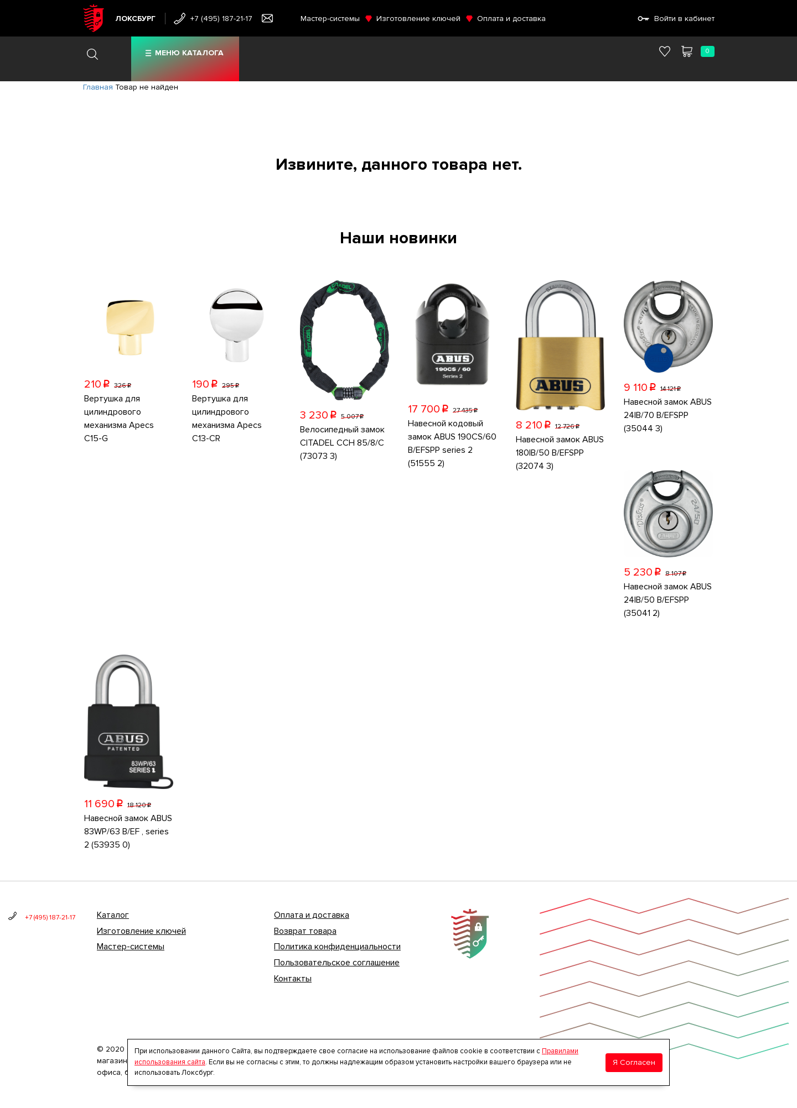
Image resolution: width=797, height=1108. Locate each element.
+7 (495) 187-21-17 (221, 18)
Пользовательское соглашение (337, 962)
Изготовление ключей (418, 18)
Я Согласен (634, 1062)
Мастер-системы (330, 18)
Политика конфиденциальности (337, 946)
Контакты (293, 978)
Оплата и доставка (511, 18)
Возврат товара (305, 931)
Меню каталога (189, 53)
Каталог (113, 915)
